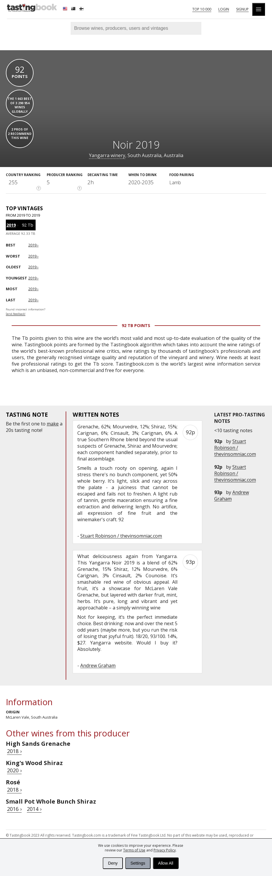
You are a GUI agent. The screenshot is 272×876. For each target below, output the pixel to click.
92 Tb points (136, 325)
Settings (137, 863)
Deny (113, 863)
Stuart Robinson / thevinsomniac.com (235, 447)
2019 (11, 225)
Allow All (165, 863)
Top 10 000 (201, 9)
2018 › (14, 751)
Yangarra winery (107, 155)
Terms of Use (134, 850)
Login (223, 9)
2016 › (14, 808)
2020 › (14, 770)
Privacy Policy (165, 850)
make (53, 423)
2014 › (34, 808)
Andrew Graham (231, 495)
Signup (242, 9)
